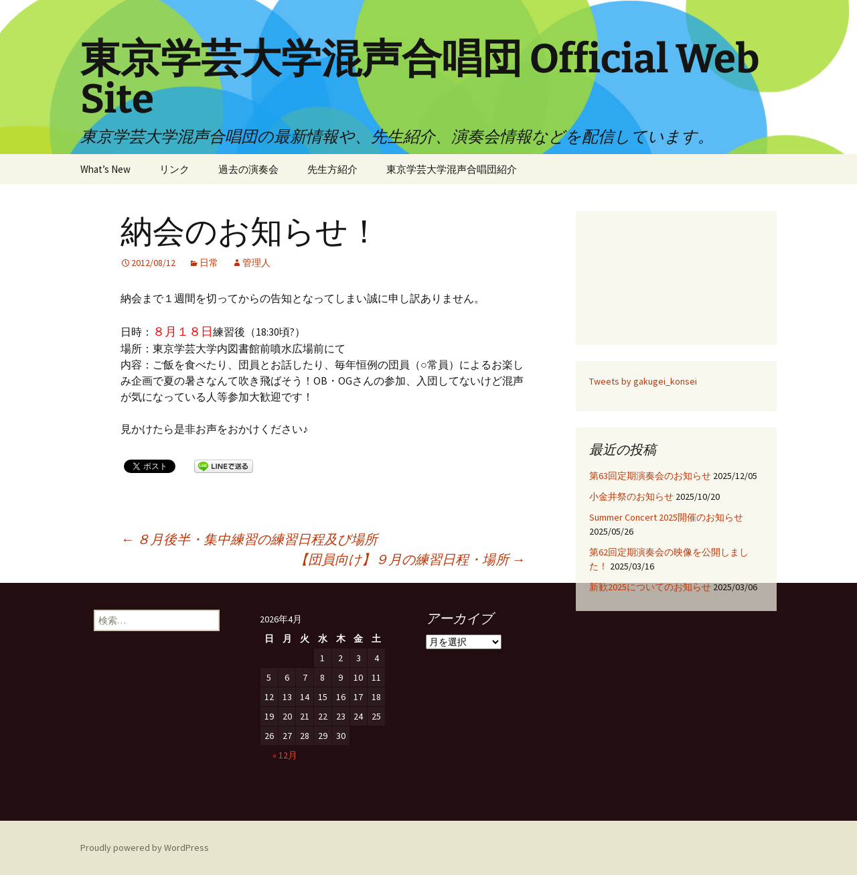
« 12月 (284, 755)
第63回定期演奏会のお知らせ (650, 476)
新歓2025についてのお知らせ (650, 587)
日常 (209, 263)
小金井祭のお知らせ (631, 496)
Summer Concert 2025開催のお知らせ (666, 517)
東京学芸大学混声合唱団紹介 (451, 169)
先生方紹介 (332, 169)
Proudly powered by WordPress (144, 848)
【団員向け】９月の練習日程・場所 (410, 559)
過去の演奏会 (248, 169)
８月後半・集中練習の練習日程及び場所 (249, 539)
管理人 (256, 263)
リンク (174, 169)
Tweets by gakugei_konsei (643, 381)
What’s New (105, 169)
